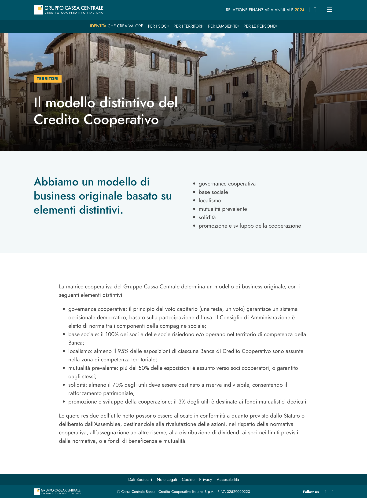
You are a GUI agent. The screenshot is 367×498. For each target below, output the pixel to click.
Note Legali (167, 479)
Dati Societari (140, 479)
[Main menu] (329, 9)
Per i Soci (158, 26)
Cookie (188, 479)
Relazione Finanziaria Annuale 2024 (265, 10)
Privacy (205, 479)
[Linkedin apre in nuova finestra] (325, 492)
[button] (315, 10)
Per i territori (188, 26)
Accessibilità (228, 479)
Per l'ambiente (223, 26)
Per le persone (259, 26)
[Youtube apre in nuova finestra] (332, 492)
